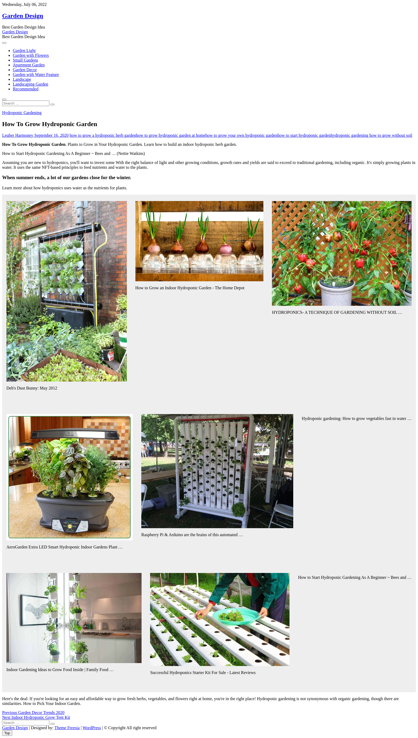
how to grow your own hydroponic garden (241, 135)
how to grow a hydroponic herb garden (103, 135)
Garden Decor (25, 69)
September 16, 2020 (51, 135)
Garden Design (22, 15)
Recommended (25, 89)
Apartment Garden (29, 65)
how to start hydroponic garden (304, 135)
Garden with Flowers (31, 55)
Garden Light (24, 50)
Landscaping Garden (30, 84)
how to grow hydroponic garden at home (170, 135)
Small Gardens (25, 60)
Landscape (22, 79)
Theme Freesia (67, 727)
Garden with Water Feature (36, 74)
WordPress (92, 727)
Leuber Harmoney (17, 135)
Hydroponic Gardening (22, 112)
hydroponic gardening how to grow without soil (371, 135)
